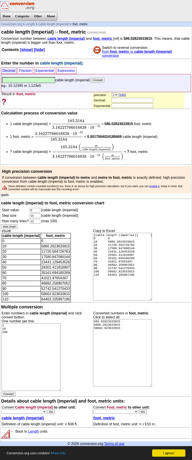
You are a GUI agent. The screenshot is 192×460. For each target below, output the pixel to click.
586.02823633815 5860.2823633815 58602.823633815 (122, 353)
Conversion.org (11, 24)
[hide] (39, 50)
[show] (26, 50)
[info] (122, 95)
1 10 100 (31, 357)
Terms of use (114, 444)
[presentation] (76, 124)
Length (30, 24)
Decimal (8, 70)
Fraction (25, 70)
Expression (66, 70)
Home (7, 16)
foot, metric (102, 38)
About (51, 16)
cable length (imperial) (54, 24)
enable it (154, 186)
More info (59, 456)
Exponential (44, 70)
